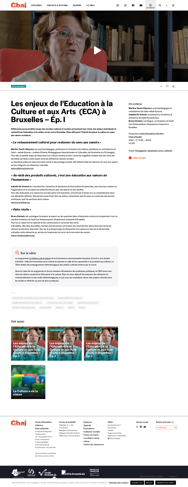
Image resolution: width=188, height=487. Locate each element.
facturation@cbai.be (42, 445)
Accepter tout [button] (137, 482)
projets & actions (57, 5)
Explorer (36, 5)
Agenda (77, 5)
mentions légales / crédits (151, 476)
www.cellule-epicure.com (22, 168)
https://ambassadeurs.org (23, 235)
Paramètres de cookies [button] (165, 482)
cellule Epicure (155, 111)
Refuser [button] (149, 482)
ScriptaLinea (153, 117)
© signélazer (173, 476)
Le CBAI (91, 5)
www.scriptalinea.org (20, 202)
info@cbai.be (44, 439)
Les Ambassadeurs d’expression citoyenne (148, 124)
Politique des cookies (118, 482)
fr (166, 5)
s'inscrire (162, 427)
